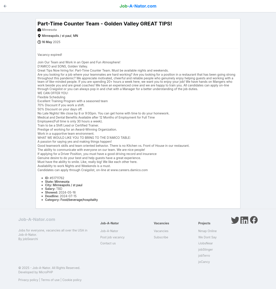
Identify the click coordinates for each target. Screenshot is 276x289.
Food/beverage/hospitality (79, 200)
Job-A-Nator (109, 231)
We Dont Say (207, 237)
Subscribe (161, 237)
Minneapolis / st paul (56, 35)
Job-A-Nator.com (36, 219)
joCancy (204, 262)
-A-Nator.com (138, 6)
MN (75, 35)
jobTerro (204, 255)
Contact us (108, 243)
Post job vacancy (112, 237)
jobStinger (205, 249)
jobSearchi (30, 239)
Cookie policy (72, 280)
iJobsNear (205, 243)
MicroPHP (46, 272)
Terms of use (50, 280)
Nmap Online (207, 231)
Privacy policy (28, 280)
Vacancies (161, 231)
